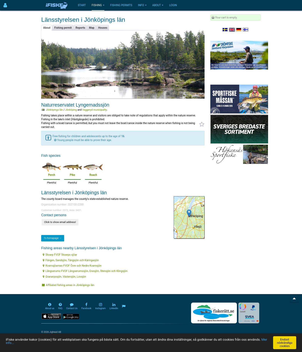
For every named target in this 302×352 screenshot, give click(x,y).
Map (91, 27)
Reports (80, 27)
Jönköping (71, 109)
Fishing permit (63, 27)
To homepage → (53, 238)
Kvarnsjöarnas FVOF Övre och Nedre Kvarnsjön (72, 265)
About (158, 5)
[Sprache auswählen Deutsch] (239, 29)
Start (82, 5)
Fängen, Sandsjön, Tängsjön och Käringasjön (71, 260)
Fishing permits (121, 5)
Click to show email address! (60, 222)
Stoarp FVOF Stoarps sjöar (60, 254)
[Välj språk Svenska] (225, 29)
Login (173, 5)
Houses (102, 27)
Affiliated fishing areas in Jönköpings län (68, 285)
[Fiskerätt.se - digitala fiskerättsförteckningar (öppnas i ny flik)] (214, 313)
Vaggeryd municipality (94, 109)
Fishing (98, 5)
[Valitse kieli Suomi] (245, 29)
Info (142, 5)
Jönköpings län (54, 109)
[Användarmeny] (5, 5)
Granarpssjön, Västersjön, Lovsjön (64, 276)
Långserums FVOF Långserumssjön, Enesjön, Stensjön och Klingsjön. (85, 271)
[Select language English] (232, 29)
